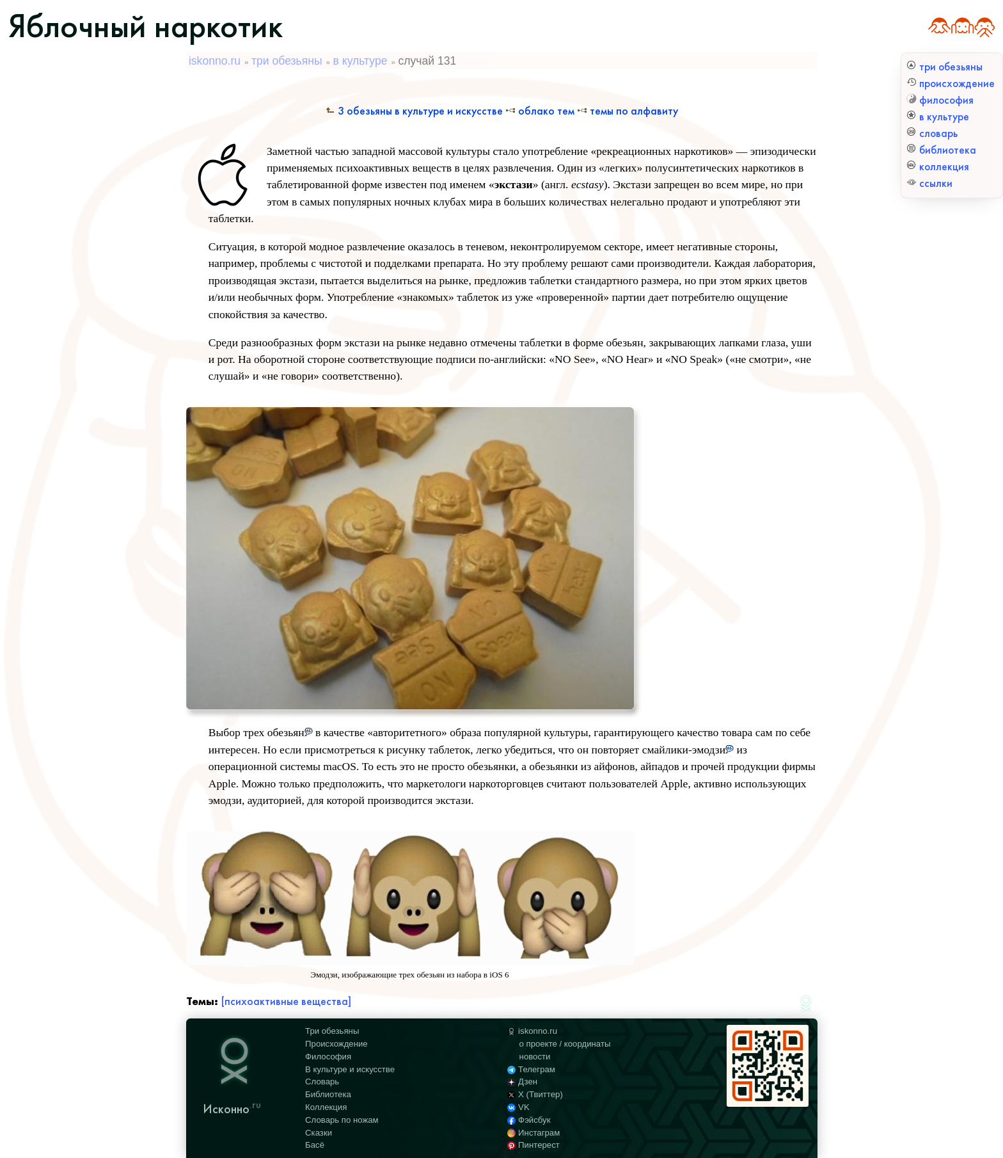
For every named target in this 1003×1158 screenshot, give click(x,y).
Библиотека (328, 1094)
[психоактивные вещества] (286, 1001)
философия (940, 100)
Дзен (522, 1081)
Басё (314, 1145)
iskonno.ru (215, 60)
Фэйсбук (528, 1120)
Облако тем (539, 111)
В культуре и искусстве (350, 1069)
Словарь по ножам (342, 1120)
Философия (328, 1056)
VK (518, 1107)
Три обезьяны (332, 1031)
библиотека (941, 150)
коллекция (937, 166)
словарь (932, 133)
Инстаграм (533, 1133)
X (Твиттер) (535, 1094)
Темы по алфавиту (627, 111)
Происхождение (336, 1044)
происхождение (950, 83)
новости (535, 1056)
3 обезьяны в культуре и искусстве (414, 111)
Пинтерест (533, 1145)
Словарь (322, 1081)
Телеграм (531, 1069)
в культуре (937, 117)
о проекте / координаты (565, 1044)
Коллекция (326, 1107)
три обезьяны (944, 67)
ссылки (929, 183)
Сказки (318, 1133)
